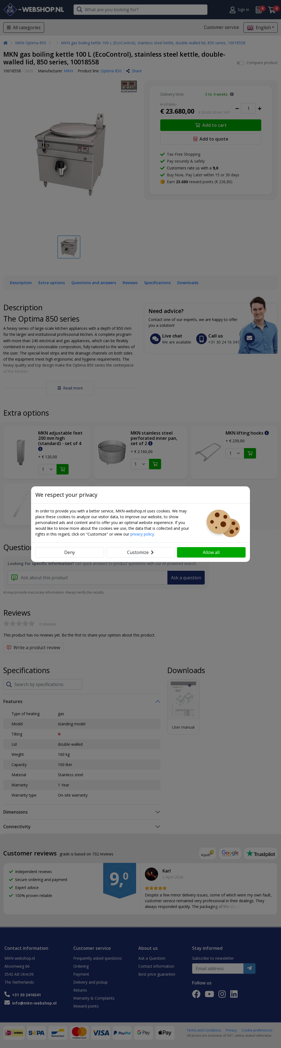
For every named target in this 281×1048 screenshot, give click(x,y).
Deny (69, 552)
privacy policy (142, 534)
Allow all (211, 552)
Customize (140, 552)
